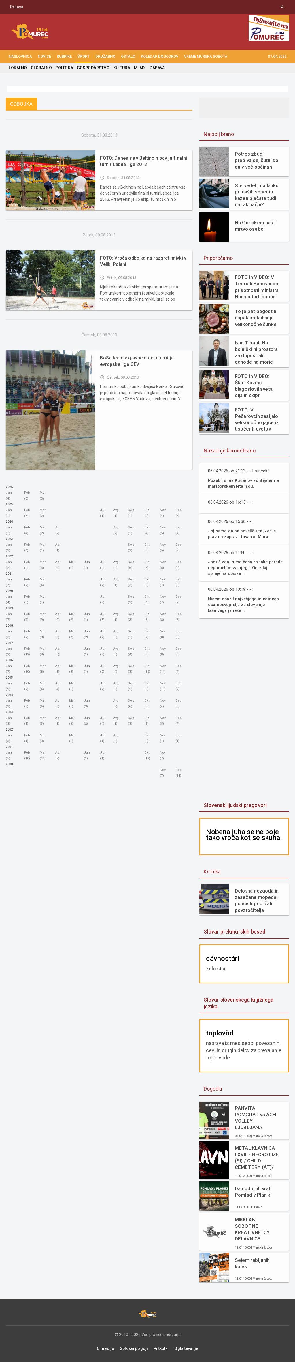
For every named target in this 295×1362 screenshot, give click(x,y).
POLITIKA (63, 68)
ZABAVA (155, 68)
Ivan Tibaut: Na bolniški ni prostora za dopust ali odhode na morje (256, 352)
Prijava (16, 7)
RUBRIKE (64, 56)
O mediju (106, 1348)
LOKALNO (18, 68)
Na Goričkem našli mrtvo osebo (255, 226)
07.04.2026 (277, 56)
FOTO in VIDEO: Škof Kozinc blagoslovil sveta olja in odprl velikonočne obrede (257, 385)
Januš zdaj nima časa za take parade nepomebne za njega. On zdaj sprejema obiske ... (242, 567)
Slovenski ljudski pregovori (234, 805)
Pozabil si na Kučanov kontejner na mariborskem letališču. (245, 483)
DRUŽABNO (105, 56)
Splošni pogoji (134, 1348)
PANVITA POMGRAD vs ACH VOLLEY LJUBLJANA (255, 1117)
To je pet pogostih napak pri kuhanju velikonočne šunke (255, 317)
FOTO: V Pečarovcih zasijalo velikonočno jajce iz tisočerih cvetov (257, 419)
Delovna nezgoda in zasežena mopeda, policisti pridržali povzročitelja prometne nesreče (256, 900)
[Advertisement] (244, 711)
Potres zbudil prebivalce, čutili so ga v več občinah (256, 160)
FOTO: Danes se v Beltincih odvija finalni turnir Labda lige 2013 (142, 161)
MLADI (138, 68)
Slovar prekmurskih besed (234, 932)
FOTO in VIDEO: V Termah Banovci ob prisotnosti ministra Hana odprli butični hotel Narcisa (256, 286)
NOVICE (44, 56)
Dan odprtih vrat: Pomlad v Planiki (253, 1192)
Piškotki (161, 1348)
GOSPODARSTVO (92, 68)
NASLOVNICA (20, 56)
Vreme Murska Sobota (205, 56)
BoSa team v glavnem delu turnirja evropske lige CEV (136, 361)
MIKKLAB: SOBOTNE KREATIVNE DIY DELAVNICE (252, 1229)
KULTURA (119, 68)
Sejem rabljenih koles (252, 1263)
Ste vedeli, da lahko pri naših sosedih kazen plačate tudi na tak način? (256, 194)
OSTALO (128, 56)
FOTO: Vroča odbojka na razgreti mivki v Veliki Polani (142, 261)
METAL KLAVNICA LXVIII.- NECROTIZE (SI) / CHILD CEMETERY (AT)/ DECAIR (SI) (256, 1157)
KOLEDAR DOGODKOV (159, 56)
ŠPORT (83, 56)
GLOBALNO (40, 68)
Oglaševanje (185, 1348)
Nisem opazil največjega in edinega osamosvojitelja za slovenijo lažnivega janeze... (245, 604)
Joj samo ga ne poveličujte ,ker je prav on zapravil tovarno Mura (243, 533)
